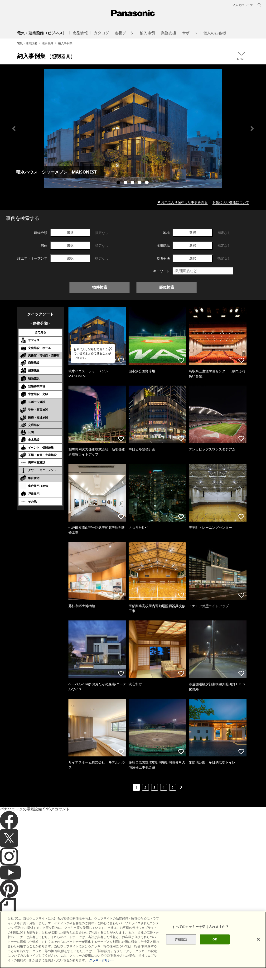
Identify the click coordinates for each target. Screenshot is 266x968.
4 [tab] (140, 183)
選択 (70, 232)
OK (215, 953)
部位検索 (166, 287)
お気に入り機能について (231, 202)
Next (252, 128)
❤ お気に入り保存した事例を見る (182, 202)
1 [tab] (118, 183)
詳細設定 (181, 953)
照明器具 (47, 43)
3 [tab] (133, 183)
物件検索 (99, 287)
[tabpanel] (133, 128)
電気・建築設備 (27, 43)
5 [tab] (147, 183)
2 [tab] (126, 183)
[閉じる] (258, 953)
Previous (14, 128)
